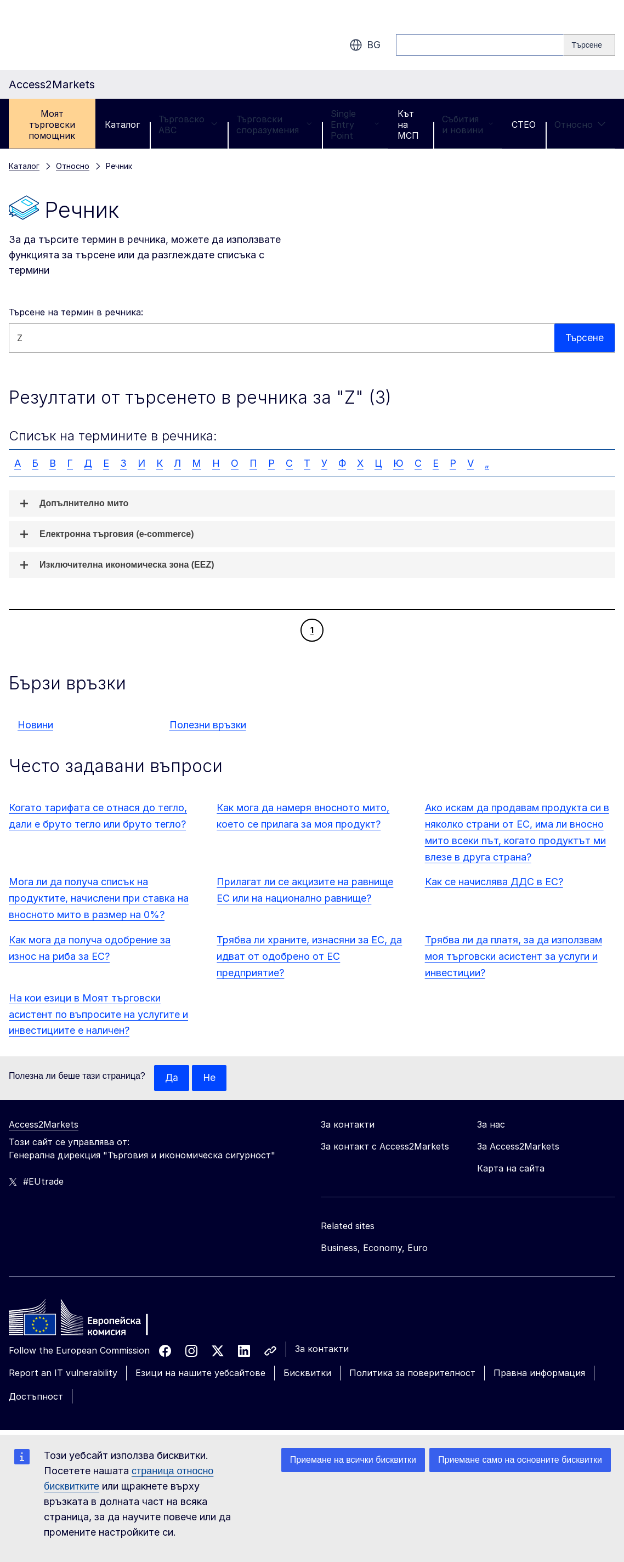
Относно (580, 124)
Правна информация (539, 1373)
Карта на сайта (510, 1168)
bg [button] (365, 45)
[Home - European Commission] (88, 1320)
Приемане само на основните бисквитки (520, 1459)
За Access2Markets (518, 1146)
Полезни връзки (207, 725)
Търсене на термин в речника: (76, 312)
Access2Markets (43, 1124)
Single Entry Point (355, 124)
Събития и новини (467, 124)
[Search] (589, 45)
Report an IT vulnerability (63, 1373)
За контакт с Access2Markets (385, 1146)
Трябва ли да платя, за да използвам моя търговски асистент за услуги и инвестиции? (513, 956)
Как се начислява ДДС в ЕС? (494, 881)
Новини (35, 725)
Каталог (122, 124)
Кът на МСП (408, 124)
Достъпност (36, 1396)
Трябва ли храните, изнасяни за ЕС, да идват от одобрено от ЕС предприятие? (309, 956)
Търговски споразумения (274, 124)
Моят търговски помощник (52, 124)
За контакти (322, 1349)
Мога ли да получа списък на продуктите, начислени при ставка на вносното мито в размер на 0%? (99, 898)
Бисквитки (307, 1373)
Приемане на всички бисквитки (353, 1459)
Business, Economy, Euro (374, 1248)
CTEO (524, 124)
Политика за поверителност (412, 1373)
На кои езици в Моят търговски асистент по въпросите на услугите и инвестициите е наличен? (98, 1014)
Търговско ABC (188, 124)
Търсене (584, 337)
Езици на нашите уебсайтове (200, 1373)
